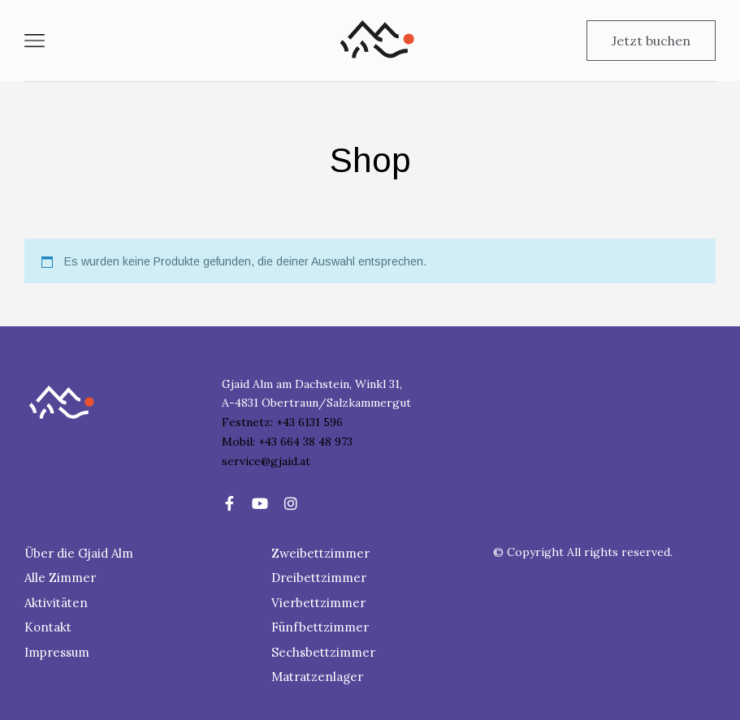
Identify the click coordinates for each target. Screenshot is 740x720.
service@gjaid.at (266, 461)
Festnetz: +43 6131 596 (282, 422)
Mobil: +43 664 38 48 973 (287, 441)
